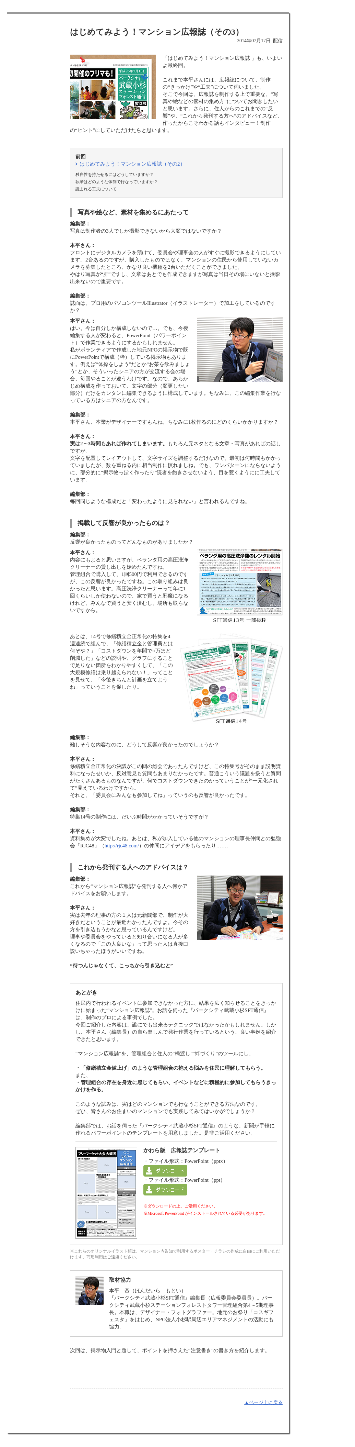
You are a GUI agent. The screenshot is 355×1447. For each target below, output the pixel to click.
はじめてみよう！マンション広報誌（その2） (132, 164)
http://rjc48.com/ (122, 845)
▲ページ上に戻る (263, 1402)
